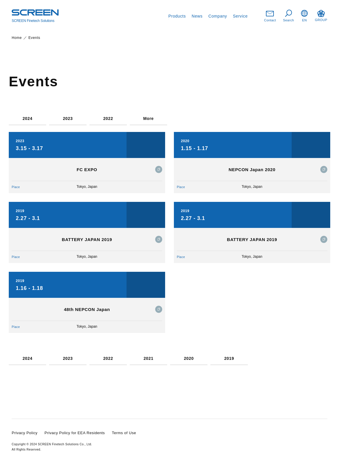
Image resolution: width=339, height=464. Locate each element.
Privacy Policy (24, 433)
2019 (229, 358)
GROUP (321, 16)
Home (17, 38)
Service (240, 16)
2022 (108, 118)
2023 (68, 118)
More (148, 118)
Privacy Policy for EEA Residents (74, 433)
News (197, 16)
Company (217, 16)
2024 (27, 118)
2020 (189, 358)
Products (177, 16)
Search (288, 16)
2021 (148, 358)
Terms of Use (124, 433)
